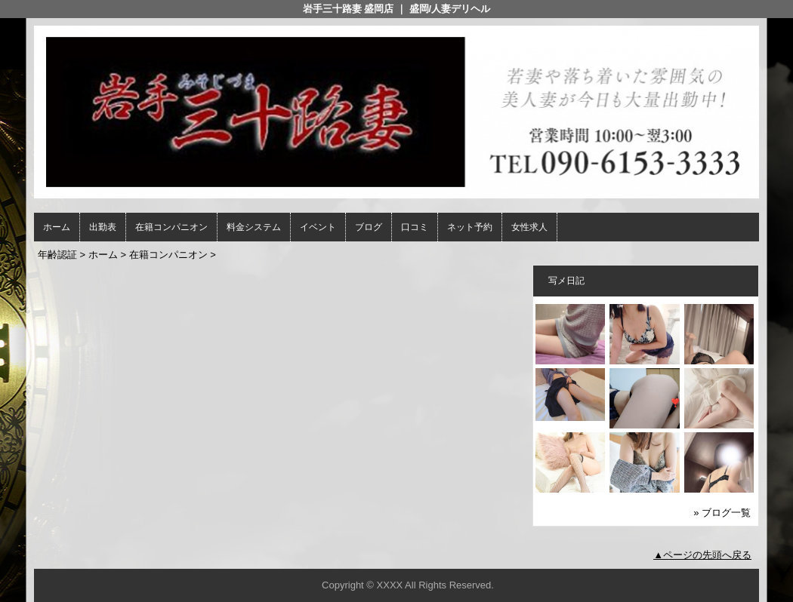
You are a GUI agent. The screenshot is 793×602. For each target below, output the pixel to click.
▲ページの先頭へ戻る (702, 555)
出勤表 (102, 227)
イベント (318, 227)
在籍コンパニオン (171, 227)
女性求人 (529, 227)
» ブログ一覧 (722, 512)
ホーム (56, 227)
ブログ (368, 227)
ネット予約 (469, 227)
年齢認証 (57, 254)
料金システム (254, 227)
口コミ (414, 227)
